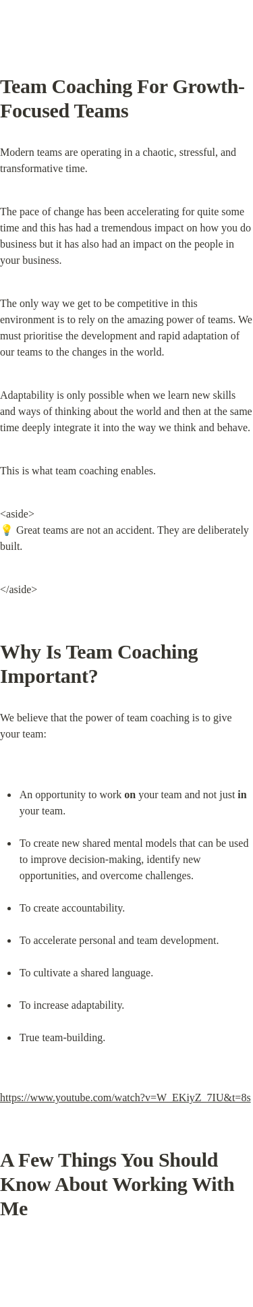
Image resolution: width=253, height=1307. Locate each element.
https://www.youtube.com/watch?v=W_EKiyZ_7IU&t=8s (125, 1097)
